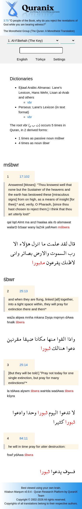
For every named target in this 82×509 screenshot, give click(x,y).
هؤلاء (24, 243)
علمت (52, 243)
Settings (59, 59)
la (8, 391)
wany (32, 227)
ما (43, 243)
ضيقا (27, 339)
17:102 (24, 176)
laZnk (40, 227)
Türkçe (40, 59)
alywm (25, 391)
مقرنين (14, 339)
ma (27, 222)
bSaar (23, 227)
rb (55, 222)
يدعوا (56, 471)
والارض (40, 253)
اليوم (52, 412)
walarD (12, 227)
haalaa (42, 222)
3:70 (6, 20)
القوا (61, 339)
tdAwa (15, 391)
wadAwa (58, 391)
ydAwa (19, 455)
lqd (14, 222)
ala (50, 222)
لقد (63, 243)
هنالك (58, 348)
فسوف (68, 471)
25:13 (23, 291)
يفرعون (52, 262)
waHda (45, 391)
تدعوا (64, 412)
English (22, 59)
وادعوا (18, 412)
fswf (10, 455)
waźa (11, 317)
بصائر (25, 253)
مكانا (39, 339)
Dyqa (49, 317)
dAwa (69, 317)
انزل (35, 243)
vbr (29, 102)
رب (71, 253)
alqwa (20, 317)
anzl (33, 222)
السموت (58, 253)
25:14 (23, 365)
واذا (70, 339)
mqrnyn (59, 317)
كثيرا (58, 422)
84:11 (23, 438)
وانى (14, 253)
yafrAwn (51, 227)
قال (71, 243)
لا (72, 412)
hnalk (11, 322)
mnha (29, 317)
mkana (39, 317)
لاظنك (67, 262)
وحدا (30, 412)
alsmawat (64, 222)
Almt (21, 222)
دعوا (70, 348)
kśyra (11, 396)
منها (50, 339)
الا (15, 243)
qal (9, 222)
